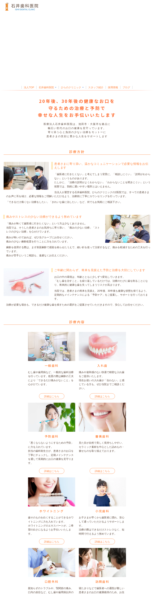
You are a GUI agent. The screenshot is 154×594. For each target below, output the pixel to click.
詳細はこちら (51, 396)
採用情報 (113, 87)
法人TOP (29, 87)
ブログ (126, 87)
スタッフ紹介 (95, 87)
